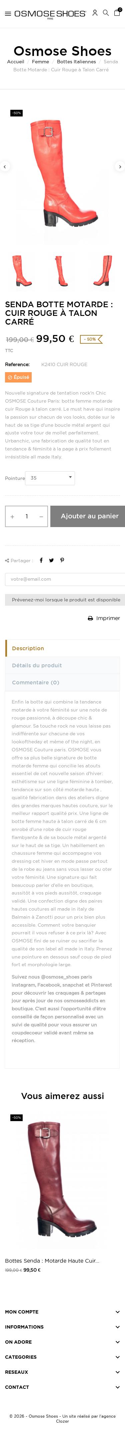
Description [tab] (28, 648)
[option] (62, 175)
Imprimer (104, 618)
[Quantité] (26, 516)
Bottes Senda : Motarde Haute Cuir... (52, 1261)
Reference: (17, 364)
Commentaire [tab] (35, 682)
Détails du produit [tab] (37, 665)
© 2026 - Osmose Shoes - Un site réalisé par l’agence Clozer (62, 1418)
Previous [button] (5, 166)
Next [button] (120, 166)
